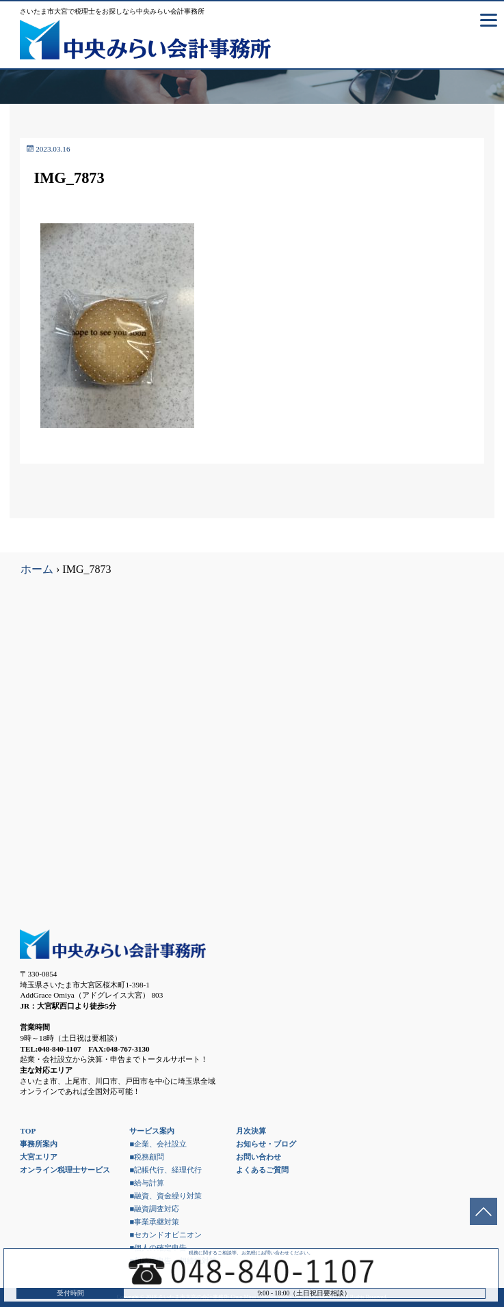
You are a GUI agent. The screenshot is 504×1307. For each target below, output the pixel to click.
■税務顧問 (146, 1157)
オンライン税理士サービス (65, 1170)
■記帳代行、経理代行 (165, 1170)
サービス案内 (151, 1131)
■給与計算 (146, 1183)
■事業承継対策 (154, 1222)
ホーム (37, 569)
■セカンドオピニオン (165, 1235)
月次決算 (251, 1131)
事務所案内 (38, 1144)
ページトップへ (483, 1211)
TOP (28, 1131)
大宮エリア (38, 1157)
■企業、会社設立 (158, 1144)
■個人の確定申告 (158, 1247)
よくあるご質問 (262, 1170)
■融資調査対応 (154, 1209)
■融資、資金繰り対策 (165, 1196)
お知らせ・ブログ (266, 1144)
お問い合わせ (258, 1157)
